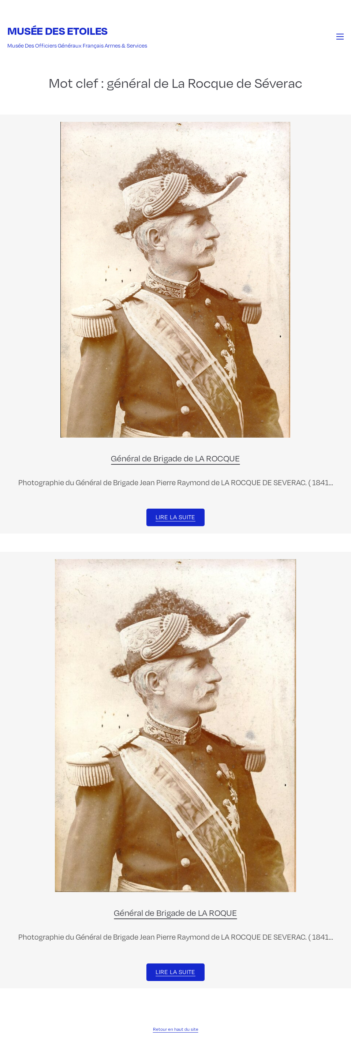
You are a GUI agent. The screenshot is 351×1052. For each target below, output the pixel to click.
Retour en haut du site (175, 1029)
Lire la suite (175, 517)
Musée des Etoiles (57, 30)
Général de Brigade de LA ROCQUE (175, 458)
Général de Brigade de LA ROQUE (175, 912)
